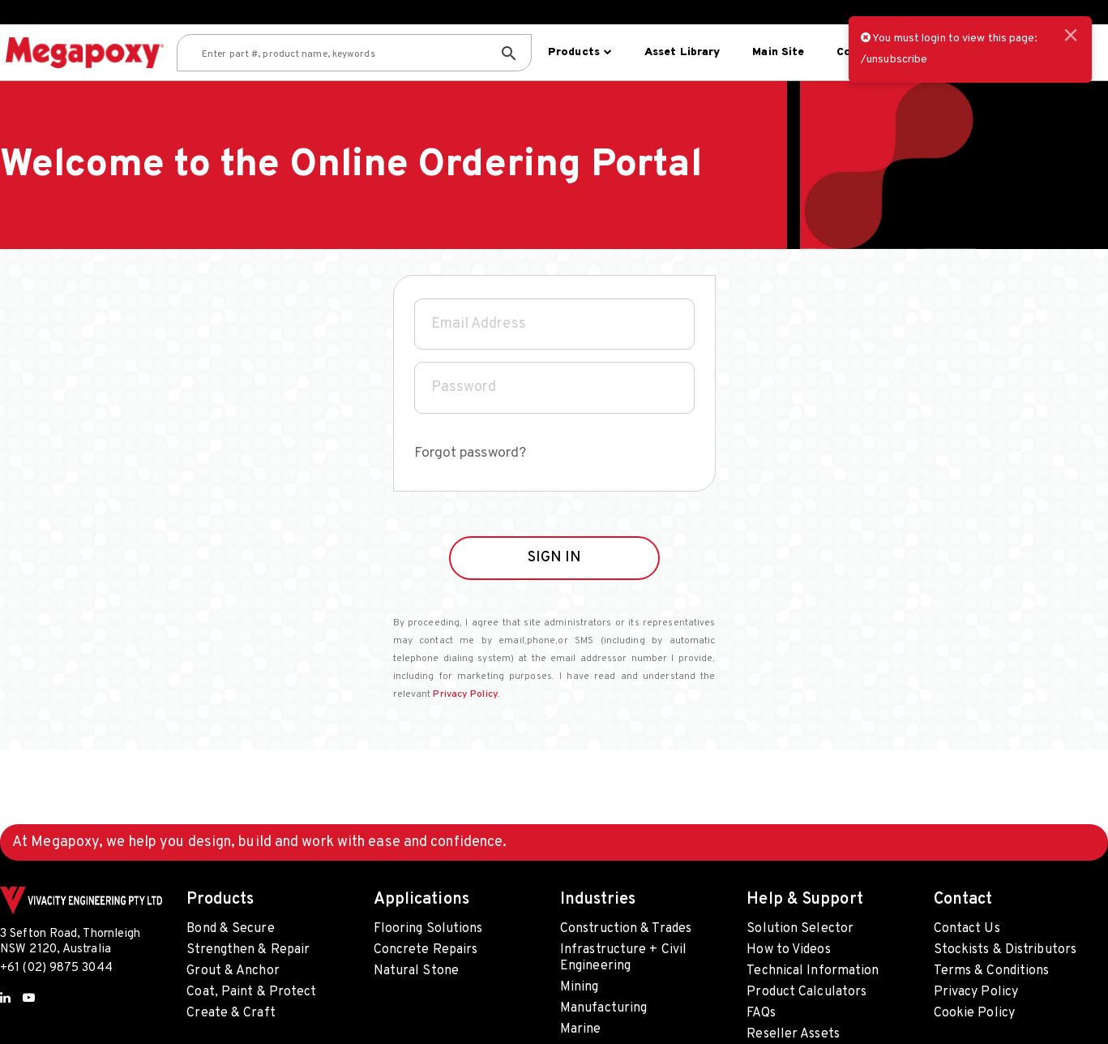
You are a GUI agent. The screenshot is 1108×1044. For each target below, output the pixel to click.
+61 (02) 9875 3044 (56, 968)
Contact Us (967, 929)
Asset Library (680, 52)
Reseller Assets (793, 1034)
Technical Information (813, 971)
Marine (580, 1029)
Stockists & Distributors (1005, 950)
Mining (579, 987)
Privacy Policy (976, 992)
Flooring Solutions (428, 929)
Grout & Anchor (232, 971)
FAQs (761, 1013)
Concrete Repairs (426, 950)
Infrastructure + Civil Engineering (623, 958)
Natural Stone (416, 971)
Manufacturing (603, 1008)
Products (578, 52)
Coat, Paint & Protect (251, 992)
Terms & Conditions (992, 971)
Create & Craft (230, 1013)
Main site (776, 52)
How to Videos (788, 950)
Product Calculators (806, 992)
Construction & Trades (625, 929)
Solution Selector (800, 929)
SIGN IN (554, 587)
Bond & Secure (230, 929)
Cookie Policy (974, 1013)
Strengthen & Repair (248, 950)
